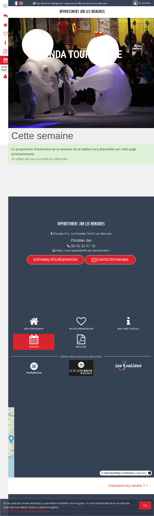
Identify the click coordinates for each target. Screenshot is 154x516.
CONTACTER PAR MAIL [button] (111, 259)
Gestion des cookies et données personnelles (26, 511)
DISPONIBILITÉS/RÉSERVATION (57, 259)
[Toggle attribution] (149, 473)
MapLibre (141, 473)
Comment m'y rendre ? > (128, 486)
